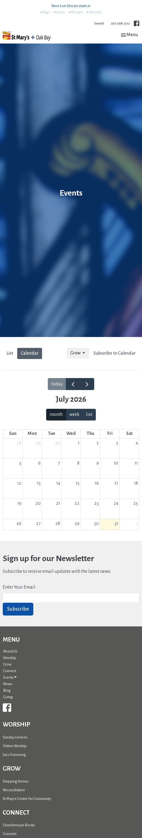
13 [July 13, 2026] (39, 483)
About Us (10, 651)
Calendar (30, 353)
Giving (8, 697)
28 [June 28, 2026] (19, 443)
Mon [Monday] (32, 433)
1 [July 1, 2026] (78, 443)
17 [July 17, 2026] (116, 483)
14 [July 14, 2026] (58, 483)
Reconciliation (14, 790)
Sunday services (15, 737)
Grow (78, 353)
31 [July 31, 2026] (116, 523)
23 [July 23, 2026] (96, 503)
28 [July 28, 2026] (57, 523)
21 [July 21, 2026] (58, 503)
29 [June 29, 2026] (38, 443)
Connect (9, 671)
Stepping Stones (16, 781)
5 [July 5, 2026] (20, 463)
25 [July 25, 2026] (135, 503)
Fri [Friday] (110, 433)
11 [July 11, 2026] (136, 463)
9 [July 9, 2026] (97, 463)
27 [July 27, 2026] (38, 523)
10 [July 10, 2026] (116, 463)
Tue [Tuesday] (51, 433)
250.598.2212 (120, 23)
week (74, 414)
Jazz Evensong (14, 755)
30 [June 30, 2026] (57, 443)
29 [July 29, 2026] (77, 523)
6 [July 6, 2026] (39, 463)
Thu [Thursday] (90, 433)
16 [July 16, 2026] (97, 483)
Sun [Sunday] (12, 433)
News (7, 684)
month (56, 414)
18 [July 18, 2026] (136, 483)
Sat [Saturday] (129, 433)
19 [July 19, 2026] (19, 503)
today (57, 384)
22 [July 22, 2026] (77, 503)
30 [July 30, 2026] (96, 523)
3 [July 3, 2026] (117, 443)
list (89, 414)
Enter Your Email (19, 587)
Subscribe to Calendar (114, 353)
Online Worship (15, 746)
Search (99, 23)
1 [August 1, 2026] (137, 523)
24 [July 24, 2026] (116, 503)
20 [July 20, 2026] (38, 503)
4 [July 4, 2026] (137, 443)
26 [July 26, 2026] (18, 523)
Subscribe (18, 609)
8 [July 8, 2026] (78, 463)
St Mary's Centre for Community (27, 799)
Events (10, 677)
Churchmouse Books (19, 825)
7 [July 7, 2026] (59, 463)
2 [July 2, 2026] (97, 443)
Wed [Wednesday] (71, 433)
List (9, 353)
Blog (7, 690)
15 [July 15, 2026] (77, 483)
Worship (9, 658)
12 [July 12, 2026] (19, 483)
